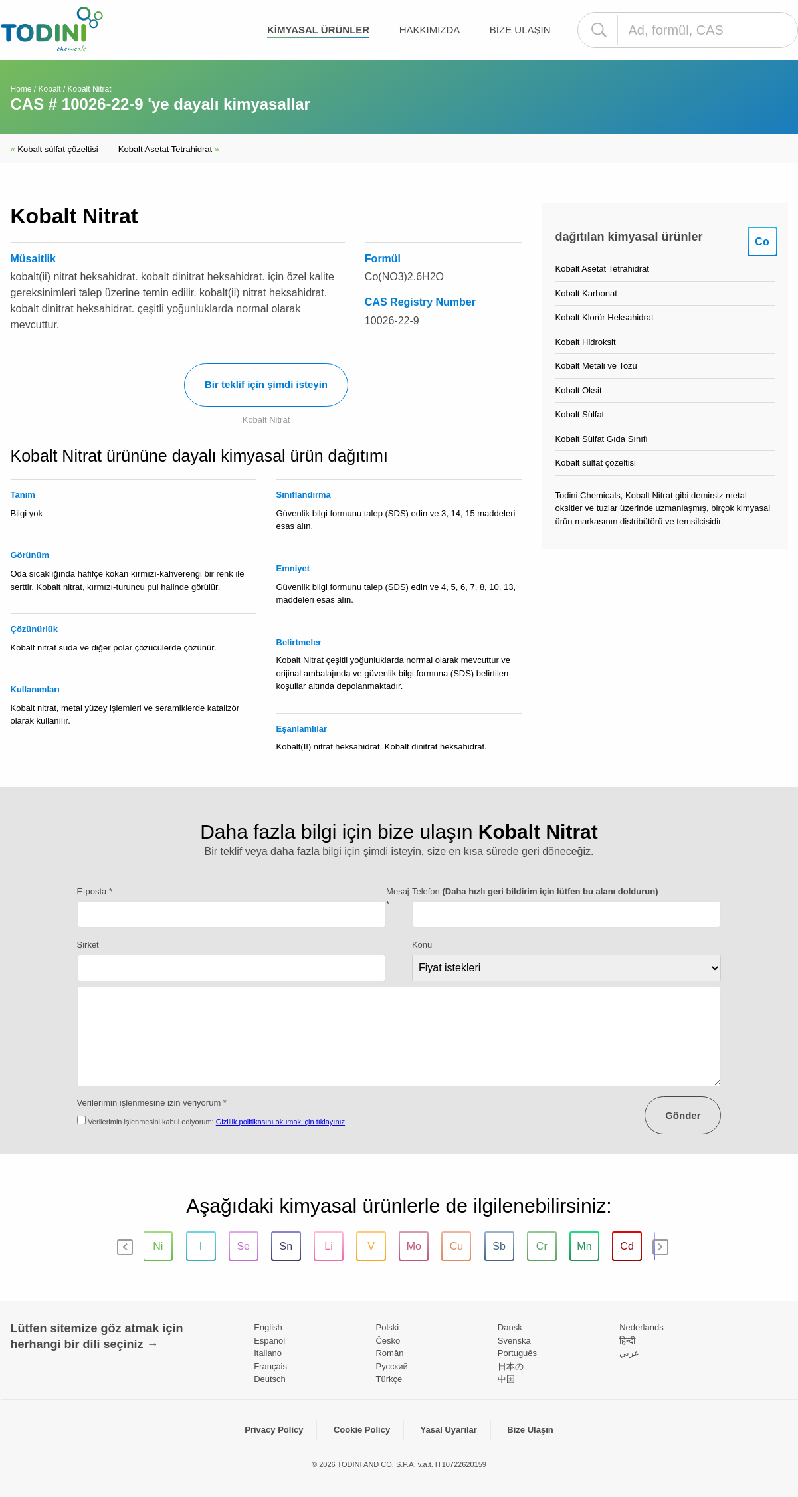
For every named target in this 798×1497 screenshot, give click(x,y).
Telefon (535, 891)
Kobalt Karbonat (586, 293)
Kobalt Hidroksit (585, 342)
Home (21, 89)
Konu (422, 944)
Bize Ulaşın (520, 29)
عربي (629, 1353)
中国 (506, 1379)
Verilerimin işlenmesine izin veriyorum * (152, 1103)
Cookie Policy (362, 1430)
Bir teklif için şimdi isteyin (266, 384)
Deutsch (270, 1379)
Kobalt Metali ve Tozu (596, 366)
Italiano (268, 1353)
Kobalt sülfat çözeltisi (54, 149)
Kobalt (50, 89)
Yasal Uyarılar (449, 1430)
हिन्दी (627, 1341)
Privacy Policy (274, 1430)
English (268, 1327)
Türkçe (388, 1379)
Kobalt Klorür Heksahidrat (604, 317)
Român (389, 1353)
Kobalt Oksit (578, 390)
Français (270, 1366)
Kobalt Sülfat (580, 414)
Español (269, 1341)
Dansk (510, 1327)
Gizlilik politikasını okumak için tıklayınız (280, 1122)
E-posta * (94, 891)
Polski (387, 1327)
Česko (387, 1341)
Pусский (391, 1366)
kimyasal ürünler (318, 29)
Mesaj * (397, 898)
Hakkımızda (429, 29)
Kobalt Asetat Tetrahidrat (168, 149)
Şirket (88, 944)
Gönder (682, 1115)
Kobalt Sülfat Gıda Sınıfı (601, 439)
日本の (511, 1366)
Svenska (514, 1341)
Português (517, 1353)
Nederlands (641, 1327)
